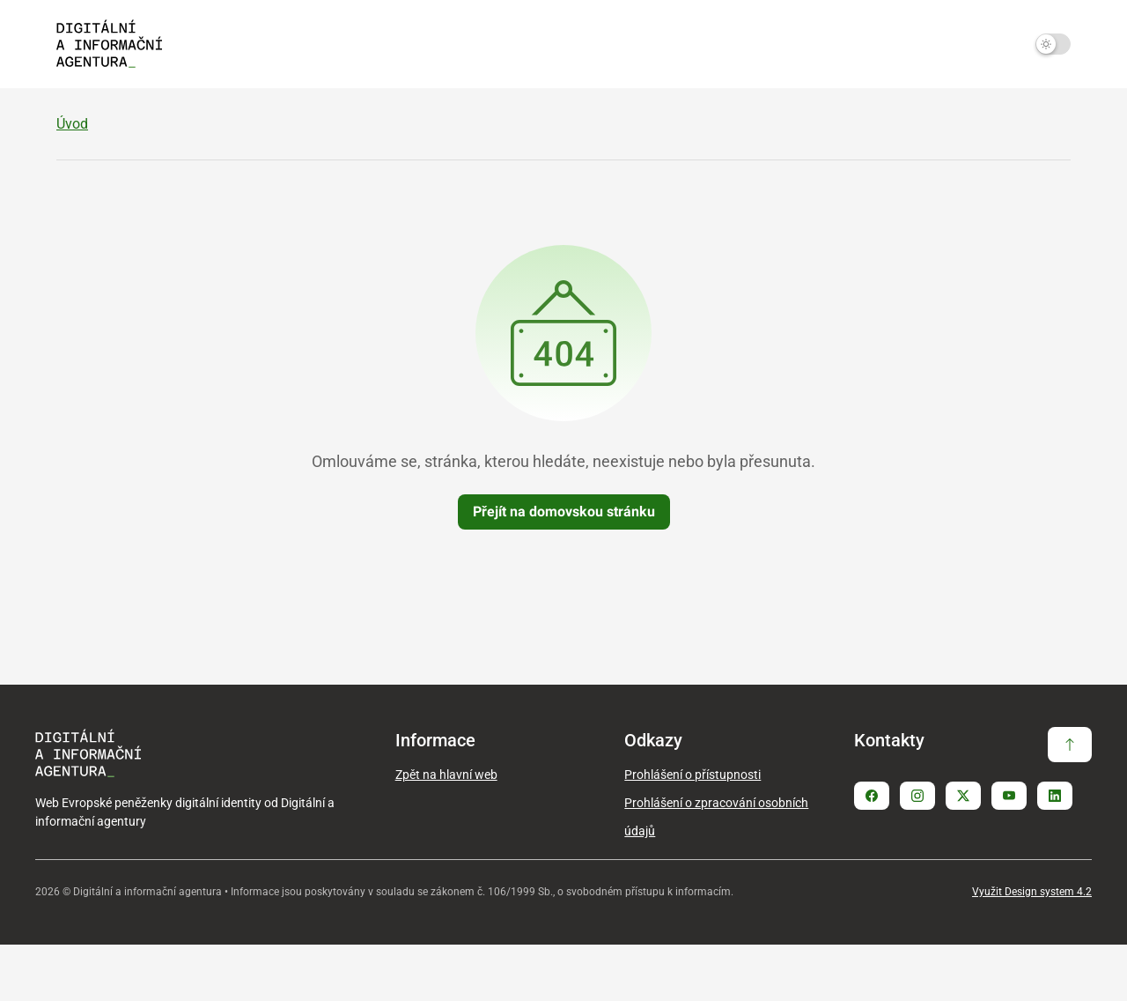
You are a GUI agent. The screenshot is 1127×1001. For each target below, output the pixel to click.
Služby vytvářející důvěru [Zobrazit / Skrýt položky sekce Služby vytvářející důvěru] (691, 117)
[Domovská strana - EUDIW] (109, 44)
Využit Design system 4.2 (1032, 948)
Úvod (72, 180)
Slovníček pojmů (1015, 117)
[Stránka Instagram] (917, 852)
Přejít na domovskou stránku (564, 568)
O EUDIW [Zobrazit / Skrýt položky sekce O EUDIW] (100, 117)
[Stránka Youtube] (1009, 852)
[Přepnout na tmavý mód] (1053, 44)
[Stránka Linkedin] (1055, 852)
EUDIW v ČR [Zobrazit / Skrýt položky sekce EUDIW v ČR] (367, 117)
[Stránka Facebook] (871, 852)
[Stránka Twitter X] (963, 852)
